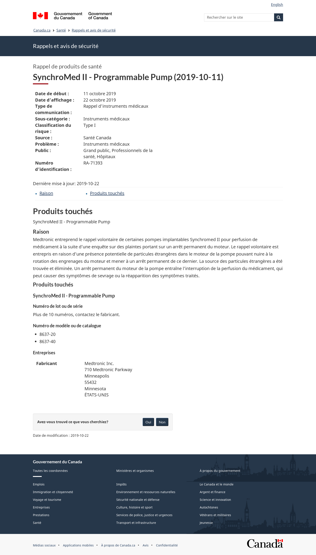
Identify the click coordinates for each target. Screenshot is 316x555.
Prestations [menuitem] (41, 515)
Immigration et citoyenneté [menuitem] (53, 492)
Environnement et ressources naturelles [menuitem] (145, 492)
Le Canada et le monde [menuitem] (216, 484)
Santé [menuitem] (37, 523)
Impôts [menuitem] (121, 484)
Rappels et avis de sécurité (94, 30)
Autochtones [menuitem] (209, 507)
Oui (148, 422)
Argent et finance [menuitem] (212, 492)
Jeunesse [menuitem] (206, 523)
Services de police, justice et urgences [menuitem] (144, 515)
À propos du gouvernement (220, 471)
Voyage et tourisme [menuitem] (47, 500)
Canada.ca (41, 30)
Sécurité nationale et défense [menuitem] (138, 500)
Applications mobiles (78, 545)
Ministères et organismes (135, 471)
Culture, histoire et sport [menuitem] (134, 507)
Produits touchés (107, 193)
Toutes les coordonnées (50, 471)
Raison (46, 193)
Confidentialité (167, 545)
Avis (146, 545)
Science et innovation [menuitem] (215, 500)
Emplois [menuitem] (39, 484)
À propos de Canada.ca (118, 545)
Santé (61, 30)
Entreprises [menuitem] (41, 507)
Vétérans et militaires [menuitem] (215, 515)
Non (162, 422)
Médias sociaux (44, 545)
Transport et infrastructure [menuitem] (136, 523)
